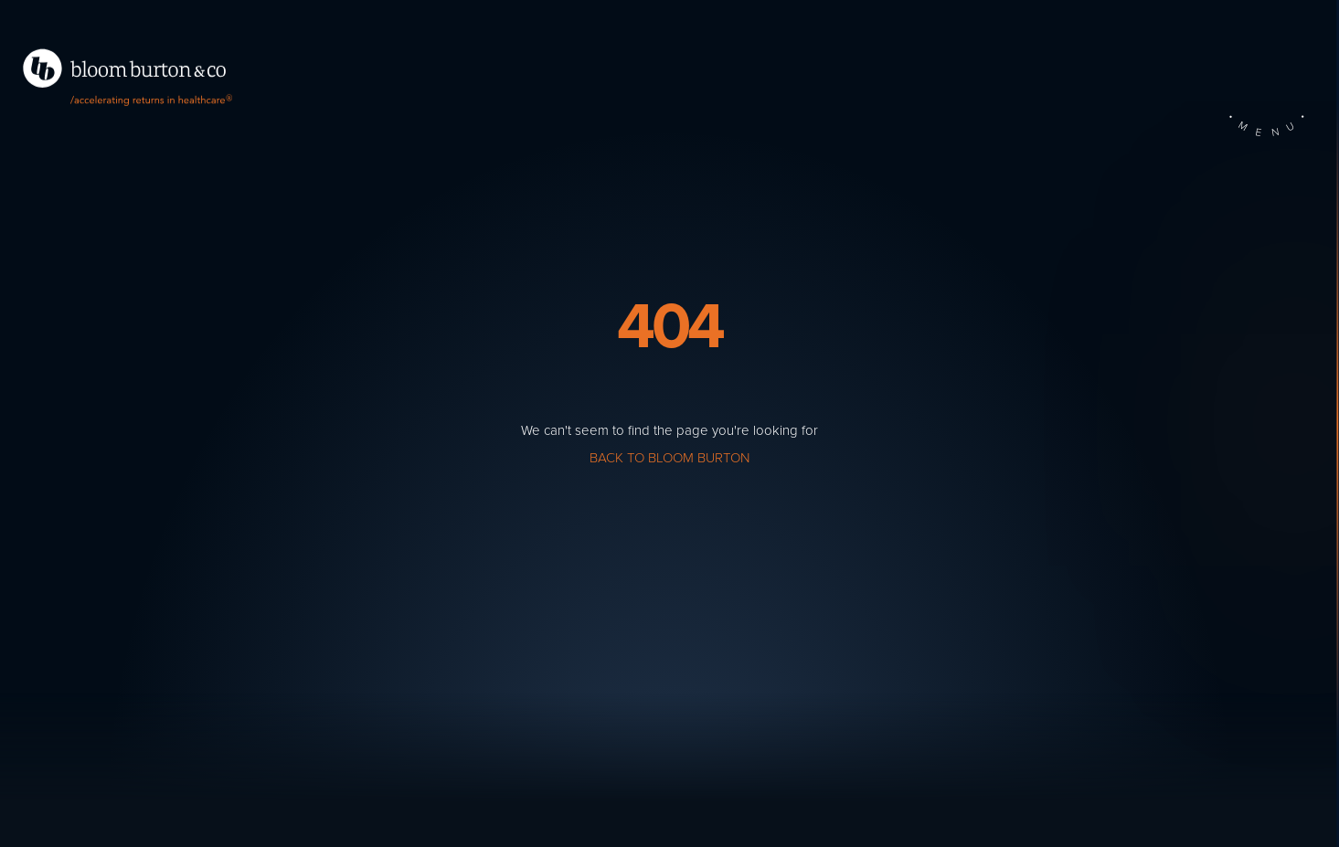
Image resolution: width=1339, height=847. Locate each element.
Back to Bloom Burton (669, 458)
